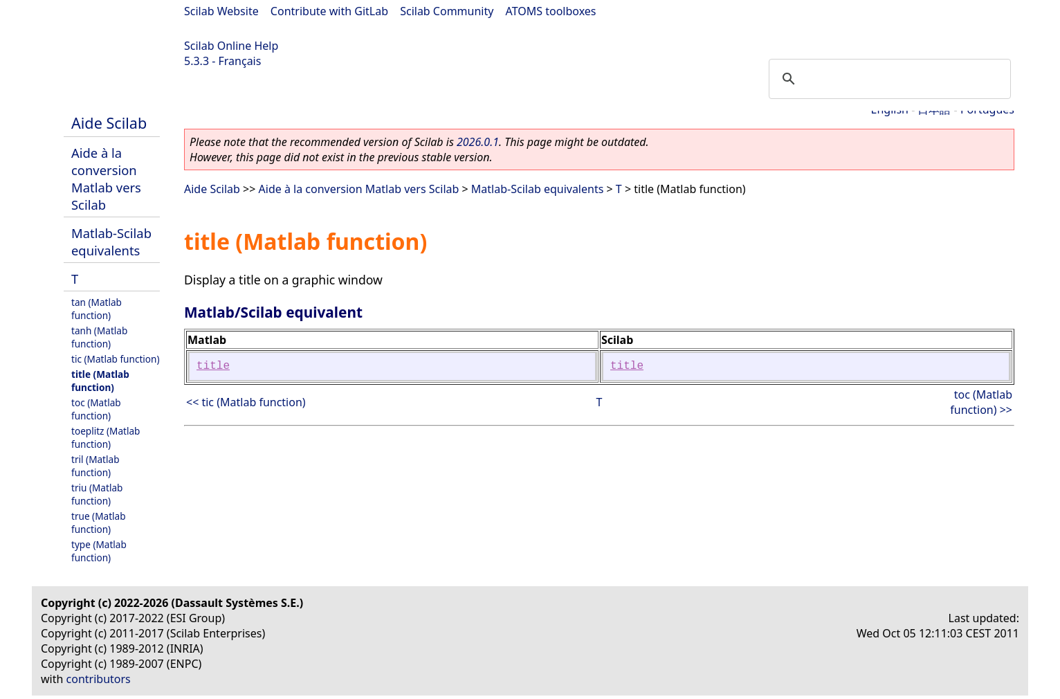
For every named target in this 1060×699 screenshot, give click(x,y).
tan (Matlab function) (96, 309)
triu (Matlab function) (96, 494)
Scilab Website (221, 11)
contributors (98, 679)
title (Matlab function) (100, 380)
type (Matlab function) (99, 551)
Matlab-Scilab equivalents (111, 241)
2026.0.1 (478, 141)
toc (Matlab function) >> (981, 402)
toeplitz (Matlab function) (105, 437)
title (213, 366)
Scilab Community (446, 11)
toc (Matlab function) (96, 409)
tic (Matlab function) (115, 358)
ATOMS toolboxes (551, 11)
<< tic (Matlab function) (246, 402)
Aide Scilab (109, 123)
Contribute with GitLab (329, 11)
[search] (887, 79)
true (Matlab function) (98, 522)
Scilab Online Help (231, 45)
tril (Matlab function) (95, 466)
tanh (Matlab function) (99, 337)
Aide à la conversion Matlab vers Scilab (106, 178)
